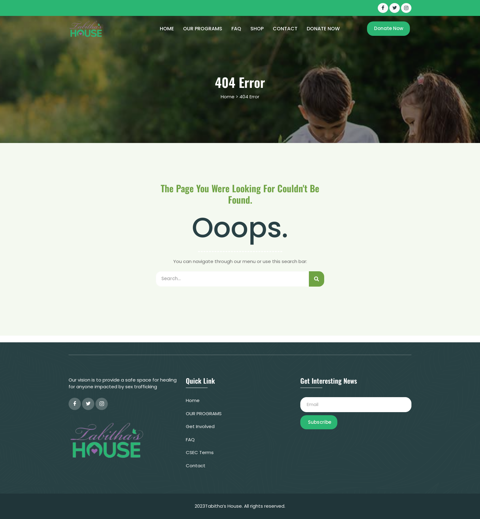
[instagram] (102, 404)
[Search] (316, 279)
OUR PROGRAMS (202, 29)
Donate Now (323, 29)
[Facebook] (383, 8)
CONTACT (285, 29)
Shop (257, 29)
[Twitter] (394, 8)
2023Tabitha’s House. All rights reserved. (240, 506)
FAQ (236, 29)
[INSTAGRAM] (406, 8)
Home (167, 29)
